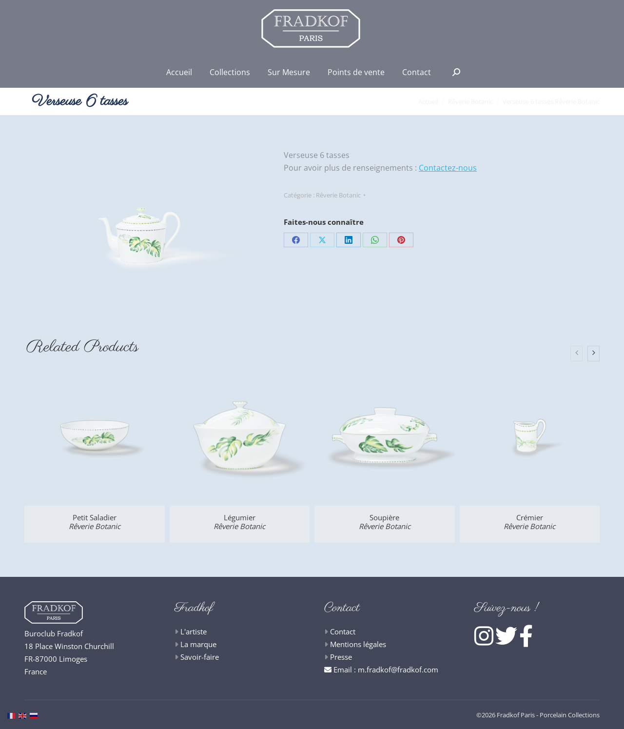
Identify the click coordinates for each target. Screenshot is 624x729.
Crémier (529, 521)
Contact (342, 631)
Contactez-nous (448, 167)
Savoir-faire (199, 657)
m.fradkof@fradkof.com (398, 669)
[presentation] (576, 353)
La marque (198, 644)
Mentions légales (358, 644)
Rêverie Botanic (338, 195)
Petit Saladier (94, 521)
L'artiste (193, 631)
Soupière (384, 521)
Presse (341, 657)
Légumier (239, 521)
